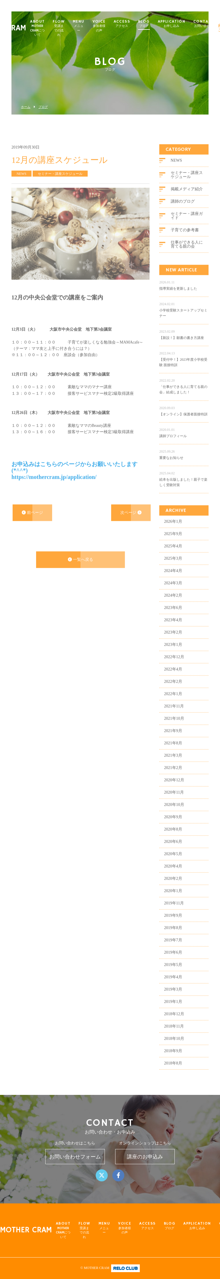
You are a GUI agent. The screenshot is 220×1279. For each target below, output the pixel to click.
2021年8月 (173, 750)
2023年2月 (173, 639)
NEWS (176, 167)
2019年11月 (174, 910)
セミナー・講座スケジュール (187, 182)
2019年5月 (173, 972)
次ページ (131, 519)
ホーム (25, 106)
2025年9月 (173, 541)
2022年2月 (173, 689)
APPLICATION (183, 23)
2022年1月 (173, 701)
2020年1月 (173, 898)
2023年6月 (173, 615)
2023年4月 (173, 627)
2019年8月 (173, 935)
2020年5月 (173, 861)
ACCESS (133, 23)
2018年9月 (173, 1058)
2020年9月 (173, 824)
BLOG (155, 23)
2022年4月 (173, 676)
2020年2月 (173, 886)
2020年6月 (173, 849)
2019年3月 (173, 996)
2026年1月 (173, 529)
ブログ (43, 106)
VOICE (110, 26)
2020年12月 (174, 787)
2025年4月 (173, 553)
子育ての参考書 (185, 237)
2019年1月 (173, 1009)
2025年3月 (173, 565)
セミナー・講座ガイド (187, 223)
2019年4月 (173, 984)
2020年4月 (173, 873)
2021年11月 (174, 713)
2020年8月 (173, 836)
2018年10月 (174, 1046)
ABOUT (48, 28)
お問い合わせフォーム (75, 1157)
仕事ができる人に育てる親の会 (187, 251)
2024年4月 (173, 578)
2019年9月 (173, 923)
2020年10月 (174, 812)
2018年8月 (173, 1070)
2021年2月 (173, 775)
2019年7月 (173, 947)
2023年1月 (173, 652)
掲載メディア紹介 (187, 196)
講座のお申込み (145, 1157)
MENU (90, 26)
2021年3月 (173, 762)
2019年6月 (173, 959)
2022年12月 (174, 664)
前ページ (32, 519)
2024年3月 (173, 590)
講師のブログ (183, 208)
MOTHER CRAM (26, 1230)
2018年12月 (174, 1021)
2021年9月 (173, 738)
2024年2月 (173, 602)
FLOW (70, 28)
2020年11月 (174, 799)
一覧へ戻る (80, 567)
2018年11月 (174, 1033)
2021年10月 (174, 726)
